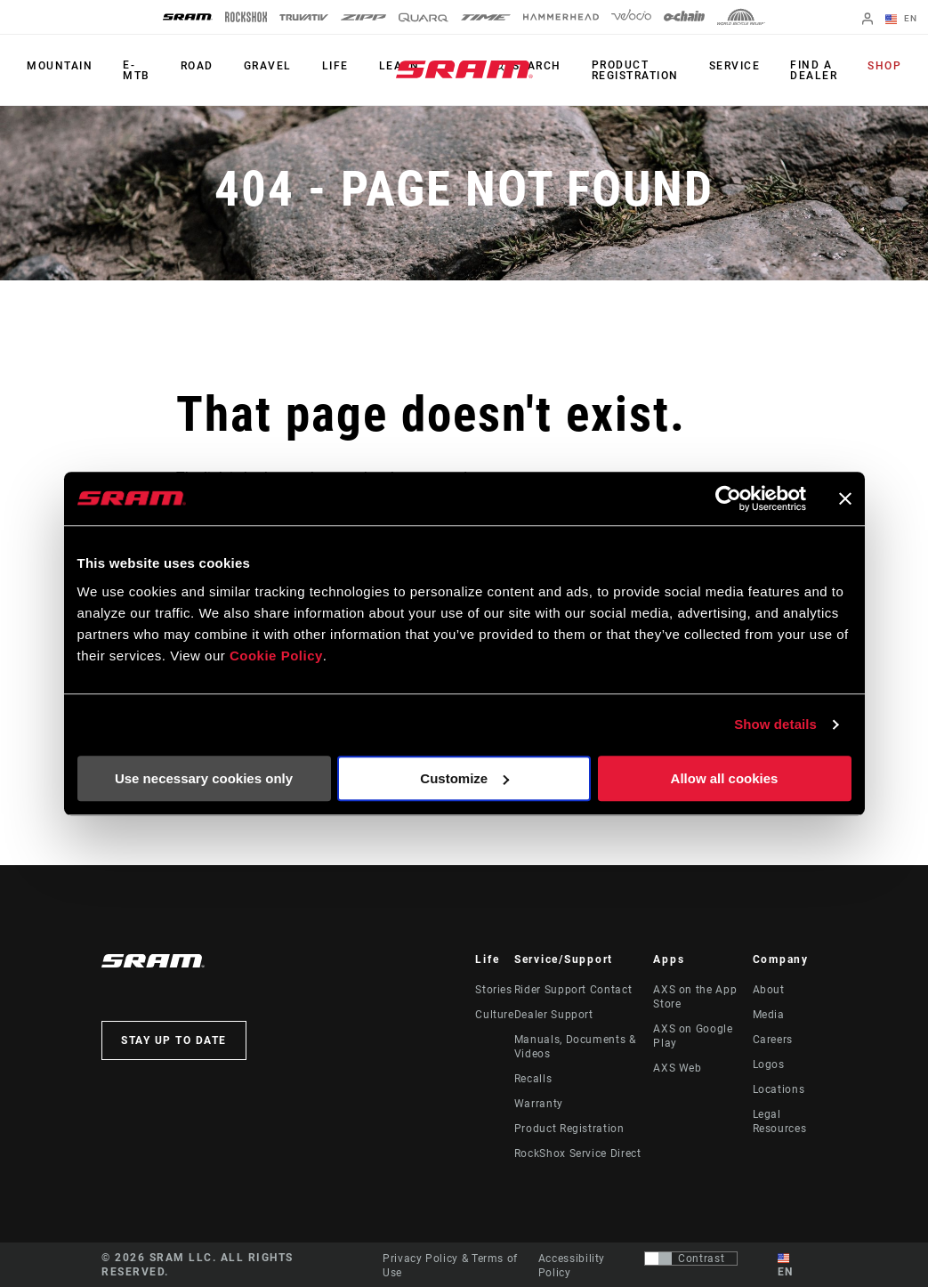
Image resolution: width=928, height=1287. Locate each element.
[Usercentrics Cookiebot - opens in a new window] (728, 498)
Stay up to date (174, 1040)
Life (335, 66)
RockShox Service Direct (578, 1153)
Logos (769, 1064)
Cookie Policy (276, 655)
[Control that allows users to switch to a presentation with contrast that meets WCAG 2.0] (691, 1258)
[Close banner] (845, 498)
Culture (494, 1014)
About (769, 989)
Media (769, 1014)
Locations (779, 1089)
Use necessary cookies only (204, 778)
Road (197, 66)
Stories (493, 989)
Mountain (60, 66)
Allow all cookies (725, 778)
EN (901, 19)
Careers (773, 1039)
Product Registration (635, 70)
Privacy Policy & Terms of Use (450, 1265)
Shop (884, 66)
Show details (775, 724)
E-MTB (136, 70)
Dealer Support (553, 1014)
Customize (464, 778)
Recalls (533, 1078)
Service (735, 66)
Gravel (268, 66)
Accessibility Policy (571, 1265)
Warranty (538, 1103)
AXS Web (677, 1068)
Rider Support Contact (573, 989)
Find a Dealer (813, 70)
